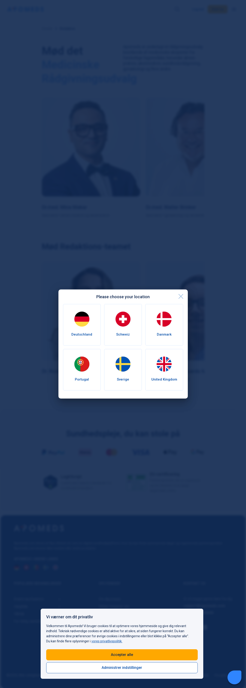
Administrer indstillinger (122, 667)
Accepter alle (122, 654)
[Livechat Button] (234, 677)
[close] (181, 296)
